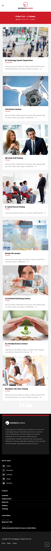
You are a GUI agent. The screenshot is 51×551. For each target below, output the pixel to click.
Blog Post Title (7, 522)
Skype (8, 479)
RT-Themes (15, 539)
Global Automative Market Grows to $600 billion (19, 528)
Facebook (9, 470)
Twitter (8, 466)
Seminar (7, 300)
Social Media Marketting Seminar (17, 299)
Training (7, 160)
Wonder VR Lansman (12, 253)
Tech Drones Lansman (13, 109)
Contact (14, 543)
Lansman (7, 111)
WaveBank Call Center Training (16, 389)
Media (9, 543)
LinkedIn (9, 474)
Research (5, 502)
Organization (8, 62)
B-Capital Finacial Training (15, 207)
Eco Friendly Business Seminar (16, 344)
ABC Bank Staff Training (14, 158)
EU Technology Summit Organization (19, 60)
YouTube (9, 483)
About (3, 543)
